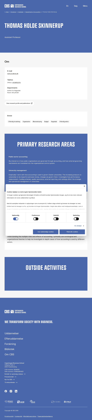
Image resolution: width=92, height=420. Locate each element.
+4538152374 (16, 82)
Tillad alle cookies (72, 232)
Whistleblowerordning (29, 416)
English (66, 6)
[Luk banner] (84, 186)
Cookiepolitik (18, 416)
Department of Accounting (33, 12)
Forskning (13, 12)
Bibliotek (9, 349)
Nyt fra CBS (8, 379)
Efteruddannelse (14, 338)
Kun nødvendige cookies (46, 232)
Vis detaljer (78, 226)
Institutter (20, 12)
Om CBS (9, 354)
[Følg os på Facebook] (6, 391)
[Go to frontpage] (15, 6)
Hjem (7, 12)
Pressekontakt (9, 377)
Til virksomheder (10, 382)
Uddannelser (12, 333)
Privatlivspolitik (9, 416)
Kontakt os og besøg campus (14, 374)
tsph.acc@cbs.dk (12, 73)
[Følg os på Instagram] (11, 391)
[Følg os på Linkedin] (16, 391)
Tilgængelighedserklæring (45, 416)
